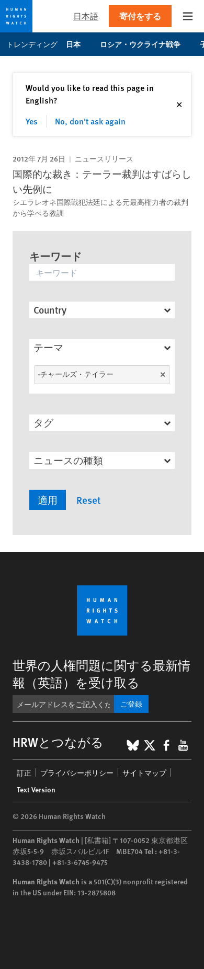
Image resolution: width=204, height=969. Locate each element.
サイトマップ (144, 772)
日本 (79, 44)
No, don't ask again (90, 121)
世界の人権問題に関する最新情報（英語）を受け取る (101, 673)
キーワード (55, 255)
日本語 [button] (85, 16)
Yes (32, 121)
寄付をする (140, 16)
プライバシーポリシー (77, 772)
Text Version (36, 789)
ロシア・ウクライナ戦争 (145, 44)
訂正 (24, 772)
